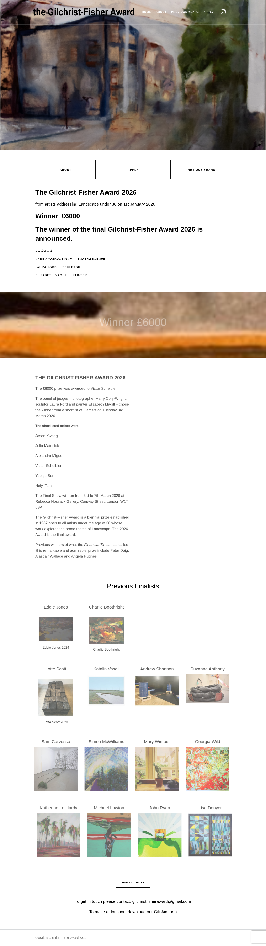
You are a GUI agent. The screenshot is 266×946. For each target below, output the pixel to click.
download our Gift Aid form (152, 911)
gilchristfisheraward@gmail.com (161, 901)
